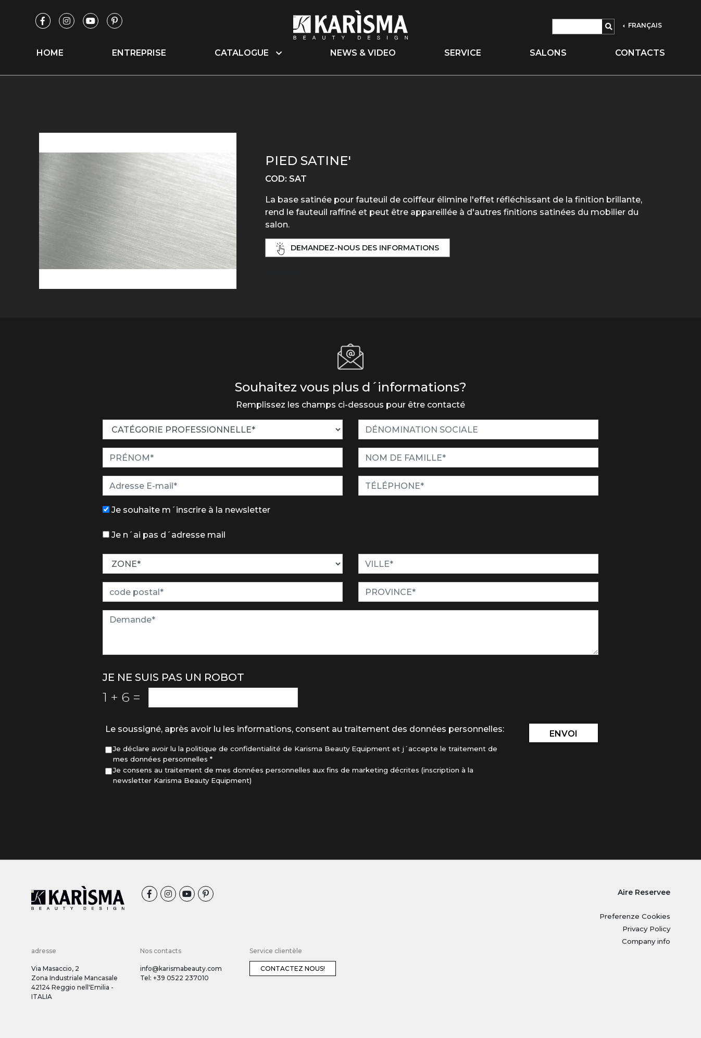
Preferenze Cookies (634, 916)
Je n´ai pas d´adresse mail (168, 535)
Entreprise (139, 53)
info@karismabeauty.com (181, 968)
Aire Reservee (644, 892)
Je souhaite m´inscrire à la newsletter (190, 510)
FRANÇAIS (644, 25)
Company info (646, 941)
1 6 (122, 697)
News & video (363, 53)
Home (50, 53)
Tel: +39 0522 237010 (174, 978)
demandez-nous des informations (358, 248)
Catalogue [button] (248, 53)
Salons (548, 53)
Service (462, 53)
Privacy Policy (646, 929)
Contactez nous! (292, 968)
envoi (563, 734)
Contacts (640, 53)
